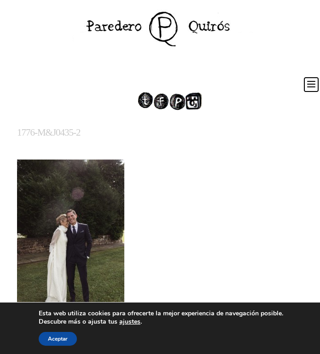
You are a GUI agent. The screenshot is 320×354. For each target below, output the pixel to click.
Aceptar (58, 339)
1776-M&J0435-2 (49, 132)
